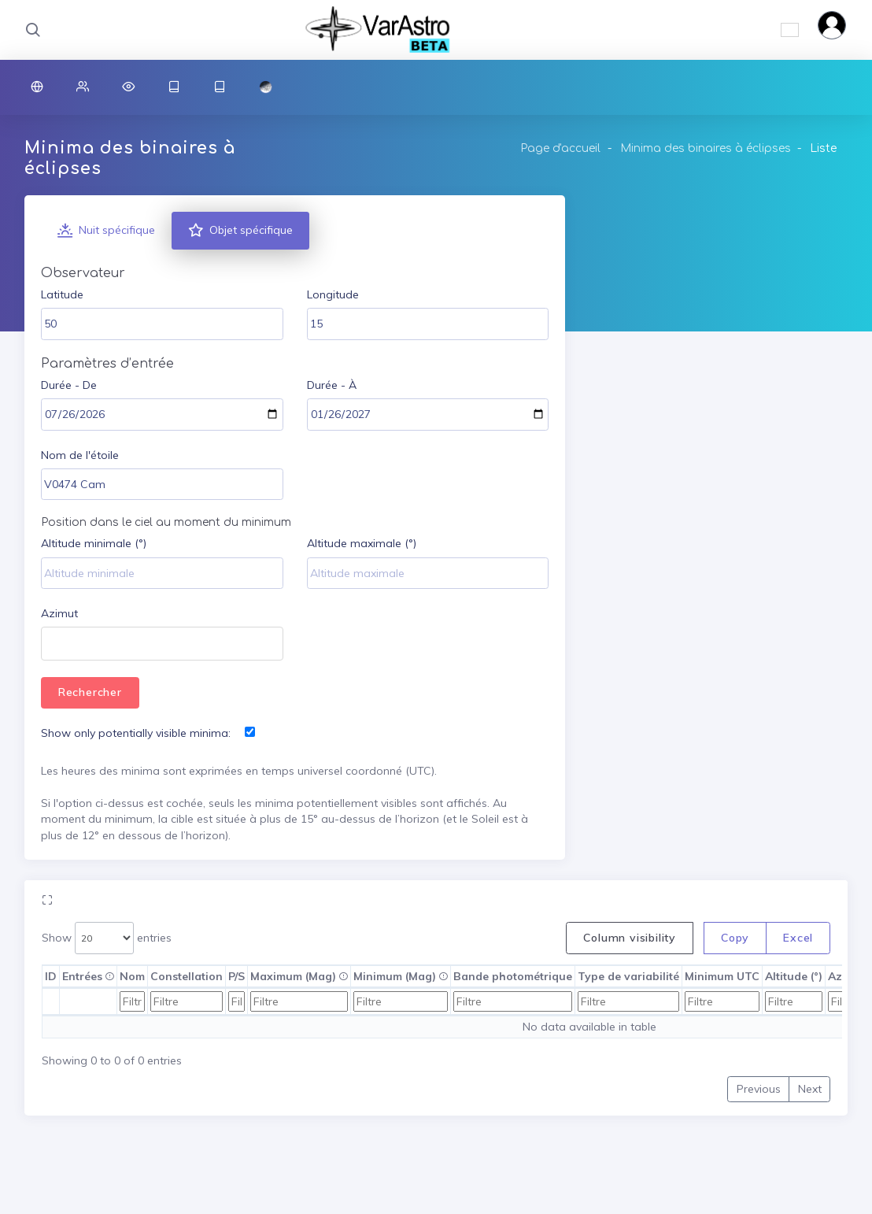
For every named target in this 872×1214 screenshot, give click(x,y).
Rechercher (90, 692)
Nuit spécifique (106, 231)
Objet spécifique (240, 231)
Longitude (333, 294)
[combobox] (162, 643)
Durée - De (69, 385)
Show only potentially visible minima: (136, 733)
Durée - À (332, 385)
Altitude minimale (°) (93, 543)
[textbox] (52, 645)
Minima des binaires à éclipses (705, 148)
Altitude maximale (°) (361, 543)
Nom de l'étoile (80, 455)
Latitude (62, 294)
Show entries (107, 938)
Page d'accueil (560, 148)
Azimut (59, 613)
